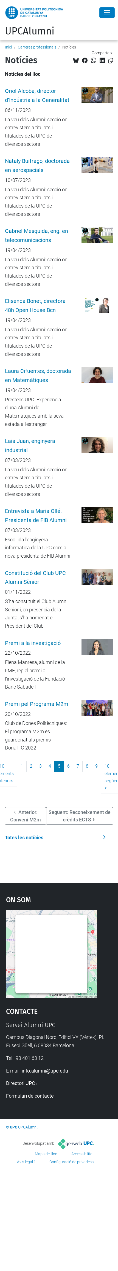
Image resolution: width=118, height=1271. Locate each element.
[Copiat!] (110, 61)
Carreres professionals (37, 47)
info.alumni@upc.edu (45, 1071)
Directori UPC (20, 1083)
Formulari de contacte (30, 1096)
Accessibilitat (82, 1154)
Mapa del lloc (46, 1154)
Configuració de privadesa (71, 1162)
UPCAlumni (29, 31)
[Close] (107, 12)
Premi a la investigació (33, 643)
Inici (8, 47)
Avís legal (25, 1162)
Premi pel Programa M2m (36, 704)
